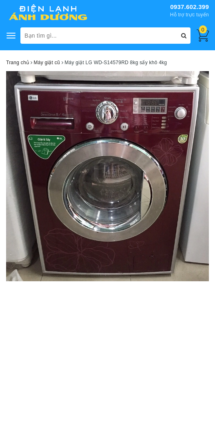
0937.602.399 (189, 6)
